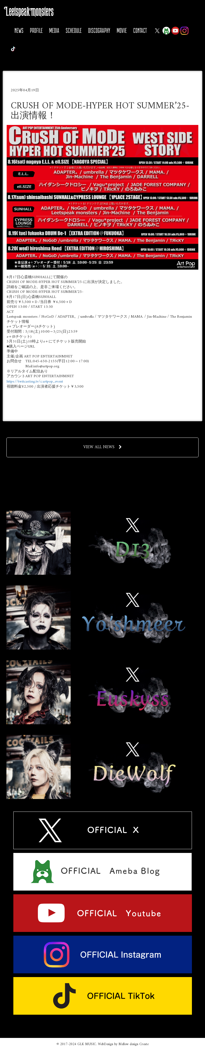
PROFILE (36, 30)
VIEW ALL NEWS (102, 447)
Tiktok (13, 49)
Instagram (184, 31)
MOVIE (122, 30)
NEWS (18, 30)
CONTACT (140, 30)
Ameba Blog (166, 31)
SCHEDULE (74, 30)
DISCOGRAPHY (99, 30)
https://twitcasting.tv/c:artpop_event (35, 381)
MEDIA (54, 30)
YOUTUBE (175, 31)
